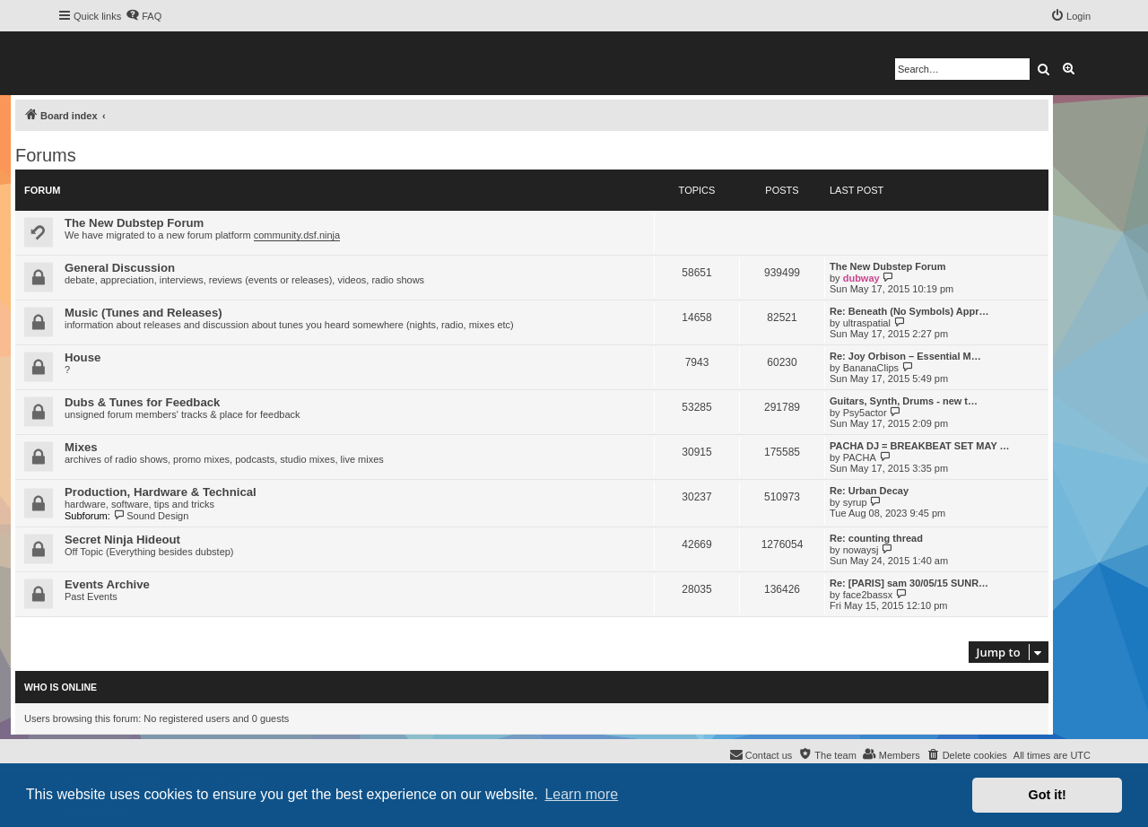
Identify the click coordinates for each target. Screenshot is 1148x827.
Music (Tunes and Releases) (143, 312)
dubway (861, 278)
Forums (45, 155)
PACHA (859, 457)
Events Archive (107, 584)
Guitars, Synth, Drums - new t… (904, 401)
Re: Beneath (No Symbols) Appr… (909, 311)
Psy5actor (865, 412)
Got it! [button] (1047, 795)
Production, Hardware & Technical (161, 492)
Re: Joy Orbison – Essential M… (905, 356)
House (82, 357)
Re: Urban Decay (869, 490)
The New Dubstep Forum (134, 223)
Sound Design (151, 515)
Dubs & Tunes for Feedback (142, 402)
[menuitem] (143, 16)
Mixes (81, 447)
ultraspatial (867, 323)
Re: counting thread (876, 538)
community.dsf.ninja (297, 235)
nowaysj (861, 549)
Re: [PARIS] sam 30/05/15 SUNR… (909, 583)
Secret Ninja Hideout (122, 539)
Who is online (60, 687)
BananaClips (871, 367)
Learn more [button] (581, 794)
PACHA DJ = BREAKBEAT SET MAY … (920, 445)
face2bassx (868, 594)
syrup (855, 502)
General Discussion (120, 267)
